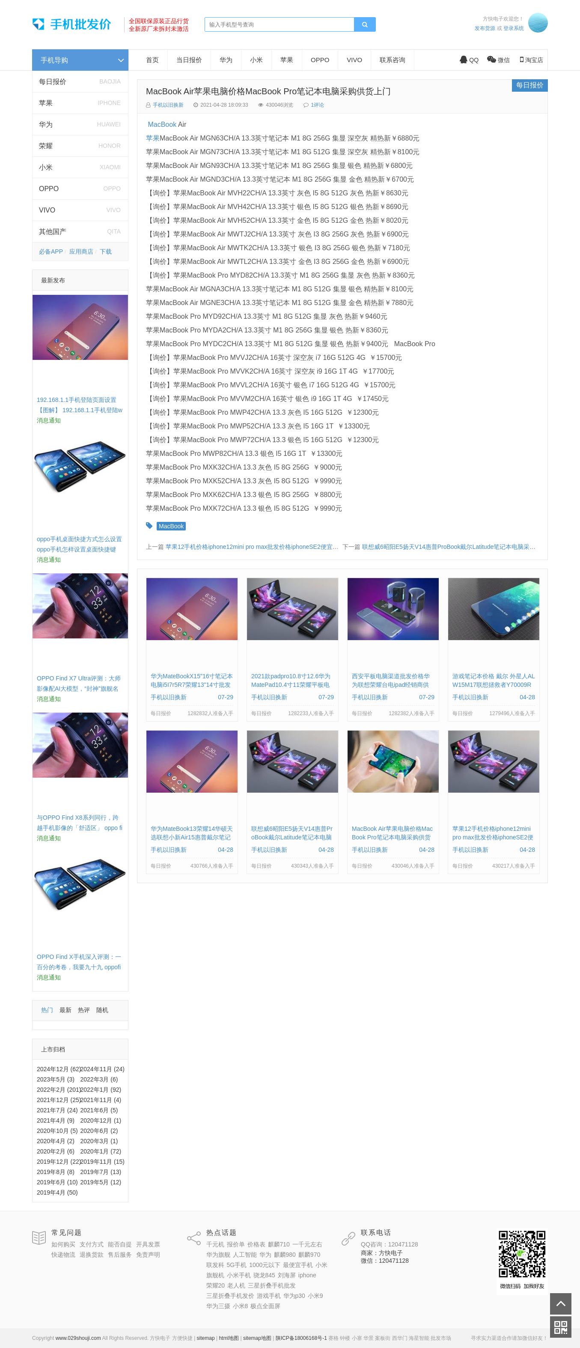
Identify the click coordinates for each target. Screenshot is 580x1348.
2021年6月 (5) (99, 1110)
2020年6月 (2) (99, 1130)
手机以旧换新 (168, 105)
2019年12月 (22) (59, 1161)
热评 (84, 1010)
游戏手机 (269, 1295)
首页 (152, 59)
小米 (46, 167)
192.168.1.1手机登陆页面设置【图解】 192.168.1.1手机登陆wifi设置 (79, 410)
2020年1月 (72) (101, 1151)
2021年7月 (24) (57, 1110)
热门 (47, 1010)
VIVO (47, 210)
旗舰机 (215, 1275)
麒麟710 (279, 1244)
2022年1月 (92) (101, 1089)
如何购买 (63, 1244)
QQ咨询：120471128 (389, 1244)
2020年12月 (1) (101, 1120)
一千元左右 (307, 1244)
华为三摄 (218, 1306)
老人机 (236, 1285)
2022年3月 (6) (99, 1079)
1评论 (317, 105)
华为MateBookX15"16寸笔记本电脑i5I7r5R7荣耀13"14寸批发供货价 (192, 685)
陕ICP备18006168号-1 (301, 1338)
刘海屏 (287, 1275)
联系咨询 (392, 59)
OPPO (49, 188)
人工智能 (245, 1254)
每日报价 (52, 81)
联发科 (215, 1264)
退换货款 (92, 1254)
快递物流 (63, 1254)
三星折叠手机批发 (272, 1285)
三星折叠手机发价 (230, 1295)
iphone (307, 1275)
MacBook (162, 124)
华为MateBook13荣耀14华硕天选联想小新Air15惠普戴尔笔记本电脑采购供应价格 (192, 837)
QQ (469, 60)
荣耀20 (215, 1285)
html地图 (229, 1338)
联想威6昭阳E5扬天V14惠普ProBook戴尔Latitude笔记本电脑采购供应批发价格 (466, 546)
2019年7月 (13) (101, 1171)
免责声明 (148, 1254)
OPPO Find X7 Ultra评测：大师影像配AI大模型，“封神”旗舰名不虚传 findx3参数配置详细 (79, 688)
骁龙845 (264, 1275)
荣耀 (46, 146)
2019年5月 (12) (101, 1182)
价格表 (256, 1244)
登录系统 (513, 28)
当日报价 (189, 59)
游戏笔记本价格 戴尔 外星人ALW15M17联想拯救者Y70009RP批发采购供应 (493, 685)
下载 (106, 251)
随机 (102, 1010)
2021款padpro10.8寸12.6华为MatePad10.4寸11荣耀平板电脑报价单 (290, 685)
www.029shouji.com (78, 1338)
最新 (65, 1010)
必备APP (51, 251)
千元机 (215, 1244)
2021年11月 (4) (101, 1099)
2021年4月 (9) (55, 1120)
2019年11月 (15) (102, 1161)
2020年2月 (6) (55, 1151)
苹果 (46, 103)
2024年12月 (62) (59, 1069)
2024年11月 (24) (102, 1069)
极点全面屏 (265, 1306)
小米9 (315, 1295)
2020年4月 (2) (55, 1141)
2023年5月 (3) (55, 1079)
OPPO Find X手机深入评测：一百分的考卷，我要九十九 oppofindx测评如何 (79, 967)
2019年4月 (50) (57, 1192)
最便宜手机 (298, 1264)
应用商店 (81, 251)
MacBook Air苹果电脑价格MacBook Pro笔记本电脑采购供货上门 (268, 91)
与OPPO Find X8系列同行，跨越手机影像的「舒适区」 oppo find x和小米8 (79, 828)
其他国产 (52, 231)
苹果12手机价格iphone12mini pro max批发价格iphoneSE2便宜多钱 (255, 546)
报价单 (236, 1244)
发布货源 (485, 28)
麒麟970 (309, 1254)
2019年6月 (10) (57, 1182)
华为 (46, 124)
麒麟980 (285, 1254)
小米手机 (239, 1275)
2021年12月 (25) (59, 1099)
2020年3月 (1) (99, 1141)
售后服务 (120, 1254)
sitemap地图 (257, 1338)
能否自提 (120, 1244)
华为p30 (294, 1295)
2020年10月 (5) (57, 1130)
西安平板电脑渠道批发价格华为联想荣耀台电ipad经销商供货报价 (391, 685)
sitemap (206, 1338)
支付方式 (92, 1244)
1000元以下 (264, 1264)
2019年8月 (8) (55, 1171)
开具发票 (148, 1244)
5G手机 (237, 1264)
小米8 (240, 1306)
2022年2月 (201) (59, 1089)
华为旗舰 (218, 1254)
